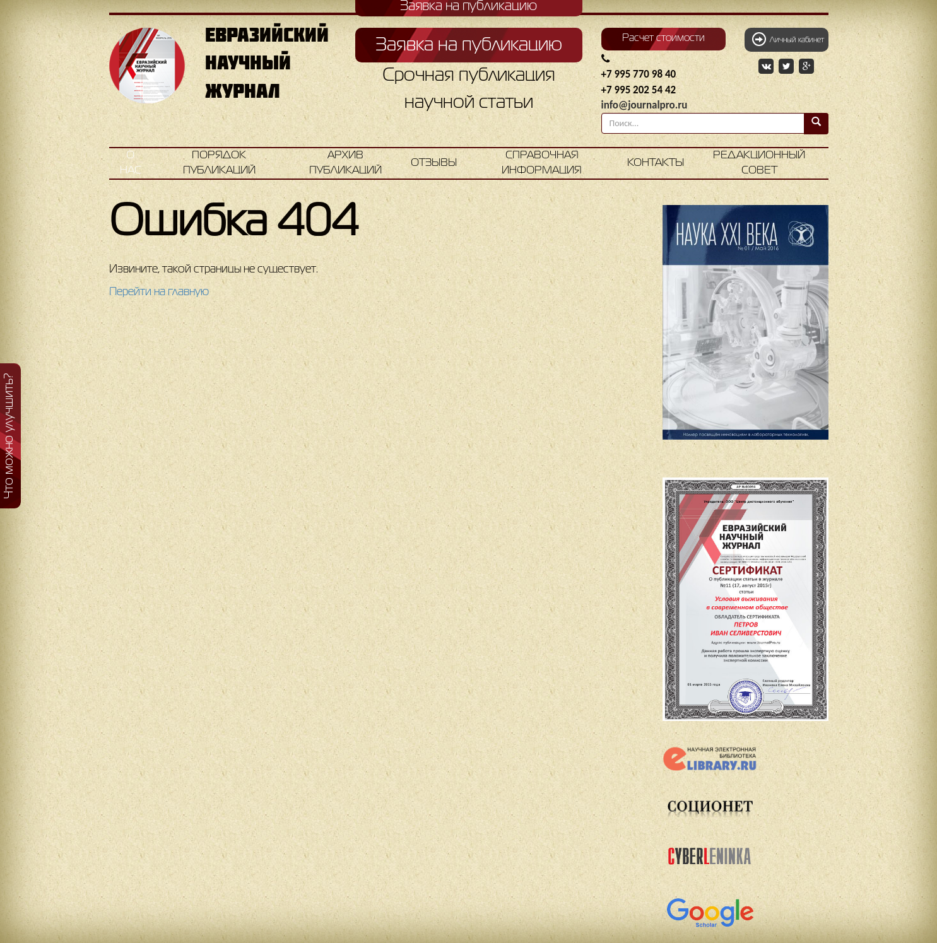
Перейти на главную (159, 292)
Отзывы (434, 163)
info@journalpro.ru (644, 105)
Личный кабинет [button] (788, 39)
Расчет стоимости (663, 38)
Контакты (655, 163)
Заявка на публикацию (468, 45)
